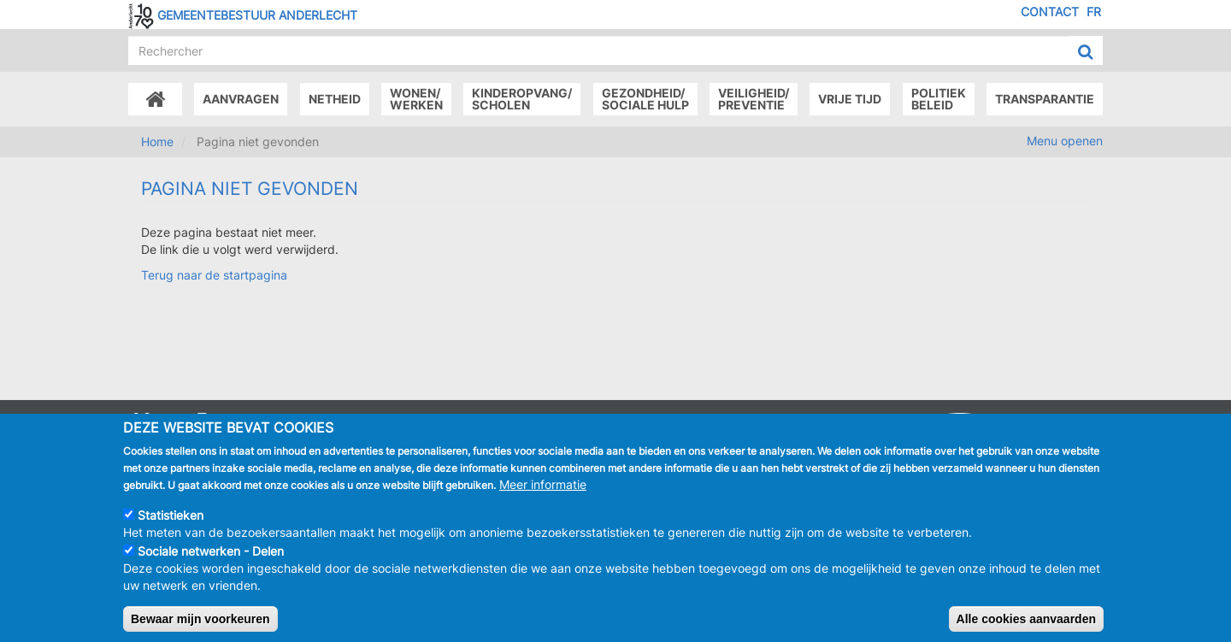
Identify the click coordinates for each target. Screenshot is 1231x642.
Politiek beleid (938, 98)
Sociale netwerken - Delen (211, 563)
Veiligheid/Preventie (753, 98)
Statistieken (170, 527)
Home (157, 141)
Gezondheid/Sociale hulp (645, 98)
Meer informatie (542, 496)
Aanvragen (241, 98)
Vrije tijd (849, 98)
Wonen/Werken (416, 98)
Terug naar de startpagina (214, 275)
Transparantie (1044, 98)
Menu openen (1065, 140)
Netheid (335, 98)
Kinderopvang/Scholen (522, 98)
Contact (1050, 11)
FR (1094, 11)
